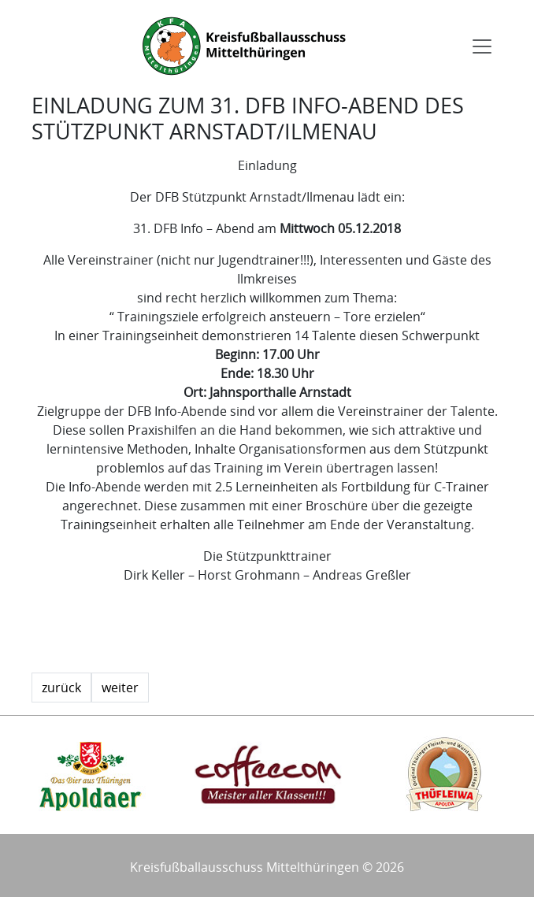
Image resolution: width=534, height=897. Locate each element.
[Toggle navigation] (482, 46)
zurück (61, 687)
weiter (120, 687)
